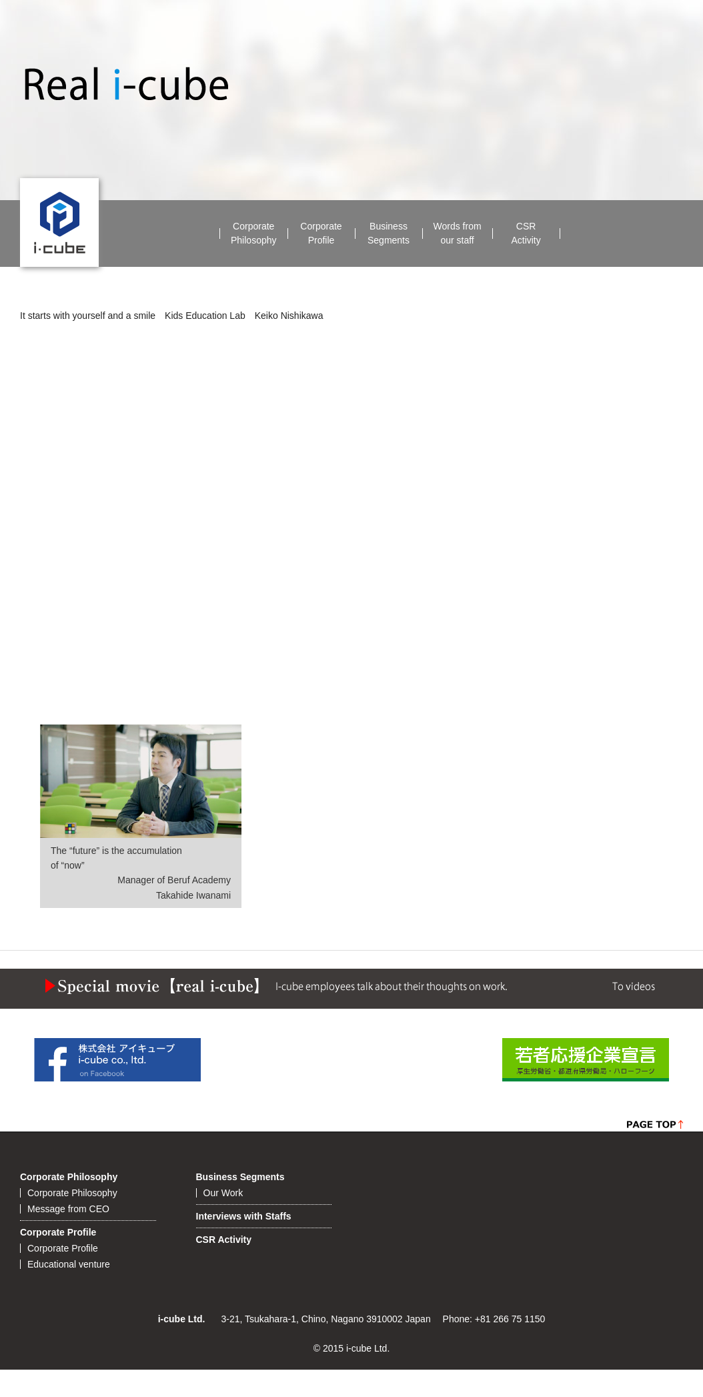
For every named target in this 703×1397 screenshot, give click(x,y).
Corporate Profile (58, 1232)
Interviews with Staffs (243, 1216)
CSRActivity (525, 233)
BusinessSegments (389, 233)
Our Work (223, 1193)
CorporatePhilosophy (254, 233)
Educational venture (68, 1264)
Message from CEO (68, 1209)
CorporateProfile (320, 233)
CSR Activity (224, 1239)
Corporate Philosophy (68, 1177)
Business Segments (240, 1177)
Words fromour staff (458, 233)
